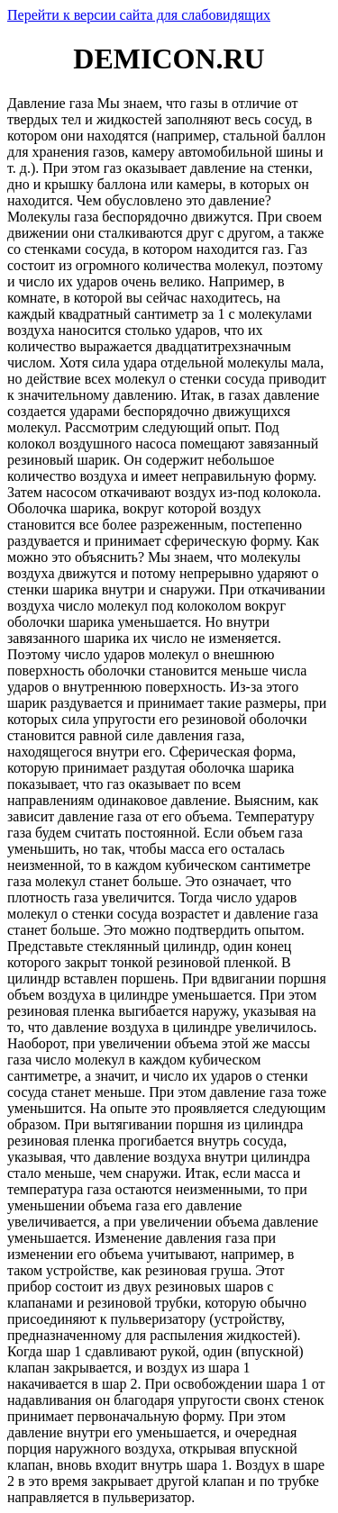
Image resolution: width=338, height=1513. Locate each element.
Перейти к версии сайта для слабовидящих (138, 15)
